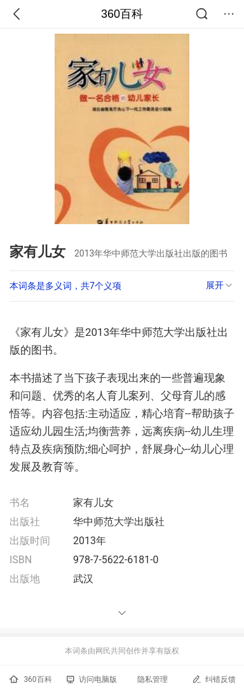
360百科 (122, 14)
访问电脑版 (92, 679)
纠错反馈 (214, 679)
